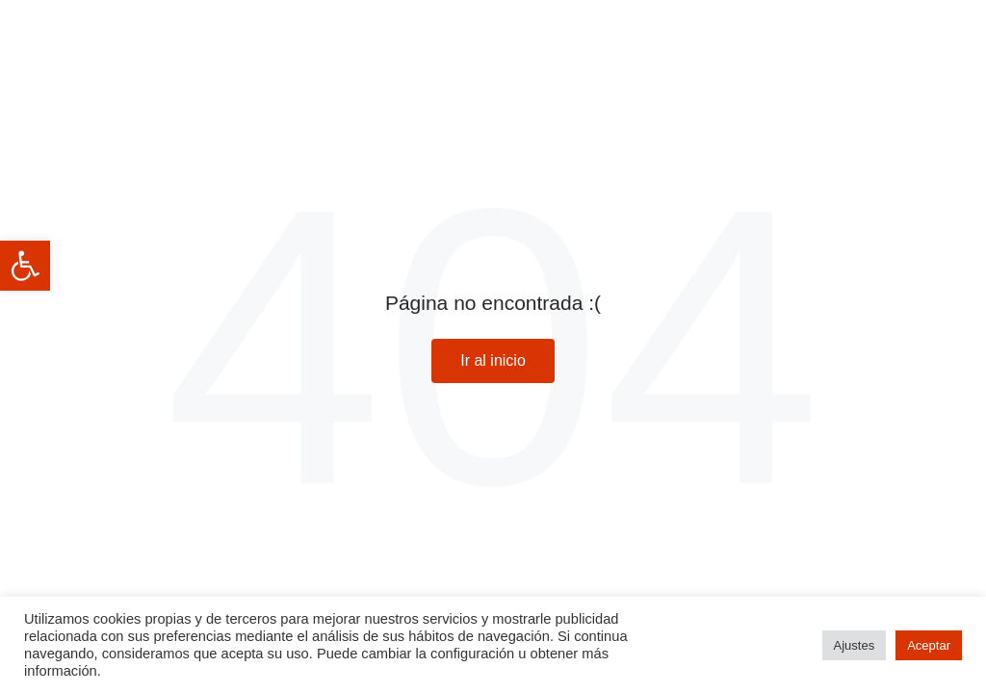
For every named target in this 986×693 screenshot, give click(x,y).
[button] (25, 266)
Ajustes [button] (854, 645)
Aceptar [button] (928, 645)
